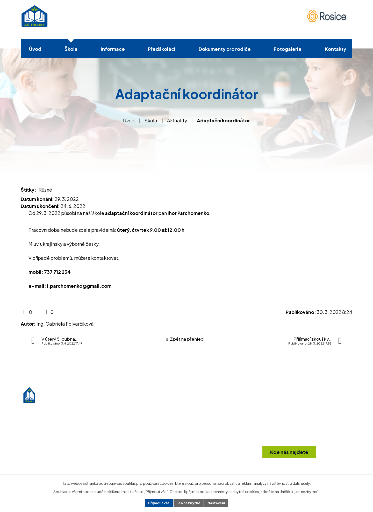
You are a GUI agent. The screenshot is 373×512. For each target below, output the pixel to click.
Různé (45, 190)
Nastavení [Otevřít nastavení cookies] (218, 502)
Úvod (35, 49)
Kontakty (335, 49)
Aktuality (177, 120)
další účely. (302, 482)
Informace (113, 49)
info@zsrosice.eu (203, 456)
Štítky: (28, 190)
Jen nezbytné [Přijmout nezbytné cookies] (188, 502)
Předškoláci (161, 49)
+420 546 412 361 (202, 446)
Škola (70, 49)
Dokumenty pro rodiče (225, 49)
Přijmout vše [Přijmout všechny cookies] (157, 502)
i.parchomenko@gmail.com (79, 286)
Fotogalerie (288, 49)
